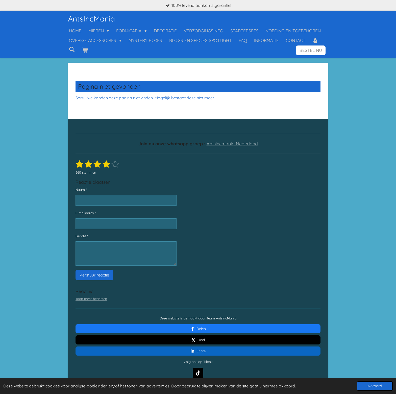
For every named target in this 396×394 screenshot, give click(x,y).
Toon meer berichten (91, 299)
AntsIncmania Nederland (232, 143)
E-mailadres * (86, 213)
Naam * (81, 190)
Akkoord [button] (374, 386)
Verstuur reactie (94, 274)
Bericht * (82, 236)
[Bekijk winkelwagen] (85, 50)
